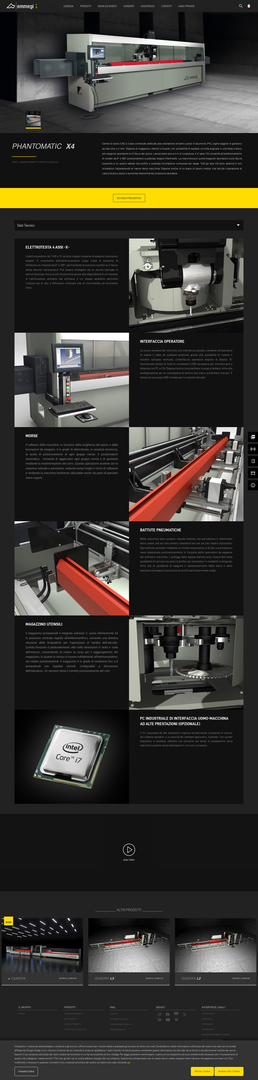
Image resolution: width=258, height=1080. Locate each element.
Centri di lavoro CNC (48, 162)
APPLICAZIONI (70, 1019)
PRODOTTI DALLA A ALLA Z (75, 1029)
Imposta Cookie (26, 1071)
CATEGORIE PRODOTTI (73, 1014)
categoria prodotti (28, 162)
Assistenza (148, 6)
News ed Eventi (107, 6)
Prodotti (85, 6)
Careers (128, 6)
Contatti (166, 6)
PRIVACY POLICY (208, 1014)
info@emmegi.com (118, 1029)
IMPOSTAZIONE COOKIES (212, 1040)
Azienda (68, 6)
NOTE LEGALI (207, 1019)
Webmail (113, 1014)
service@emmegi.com (119, 1019)
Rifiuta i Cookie (202, 1071)
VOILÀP (22, 1014)
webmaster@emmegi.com (121, 1024)
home (14, 162)
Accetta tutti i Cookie (229, 1071)
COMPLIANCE (207, 1024)
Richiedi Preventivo (129, 198)
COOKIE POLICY (208, 1029)
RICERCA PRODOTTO (72, 1024)
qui (128, 1062)
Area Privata (186, 6)
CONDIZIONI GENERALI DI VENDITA (216, 1035)
